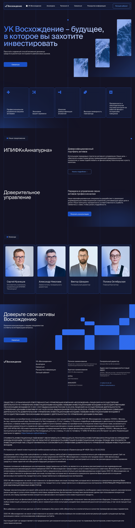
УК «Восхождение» (44, 361)
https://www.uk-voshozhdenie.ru (33, 433)
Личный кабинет (121, 6)
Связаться (15, 65)
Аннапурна (40, 364)
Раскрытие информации (46, 370)
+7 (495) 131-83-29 (105, 383)
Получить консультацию (79, 214)
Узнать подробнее (79, 172)
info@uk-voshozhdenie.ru (107, 385)
